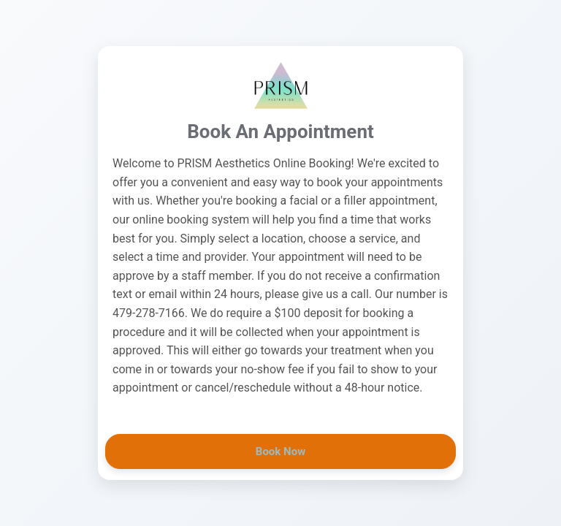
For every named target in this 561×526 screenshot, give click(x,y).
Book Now (280, 451)
